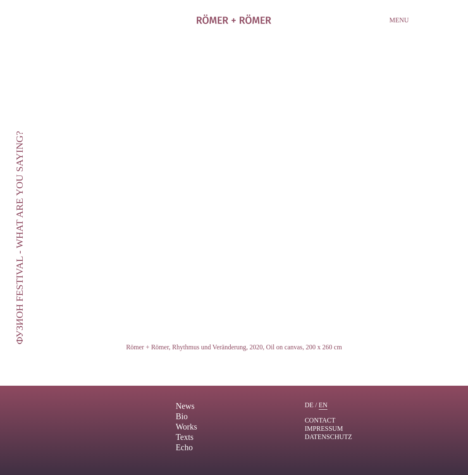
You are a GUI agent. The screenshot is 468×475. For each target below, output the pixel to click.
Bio (182, 416)
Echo (184, 447)
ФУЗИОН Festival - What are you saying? (19, 237)
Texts (184, 437)
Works (186, 426)
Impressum (324, 428)
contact (320, 420)
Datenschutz (328, 436)
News (185, 406)
